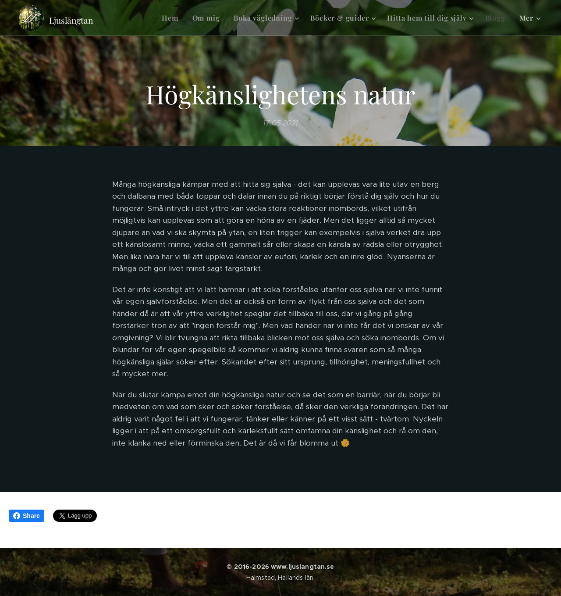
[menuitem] (172, 18)
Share (26, 515)
